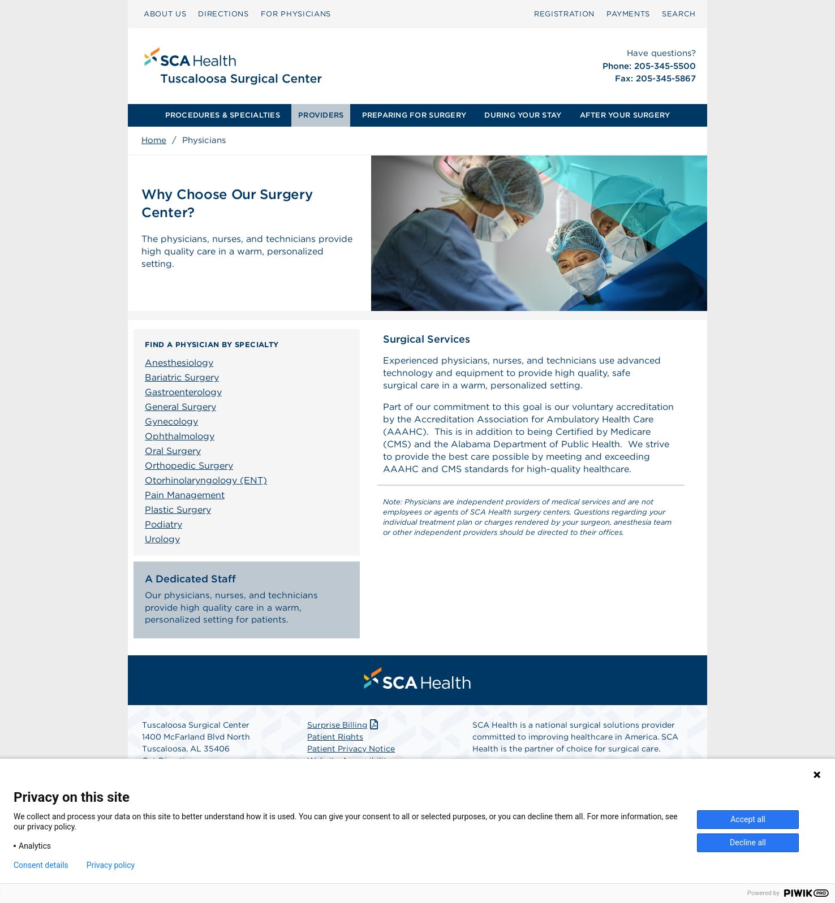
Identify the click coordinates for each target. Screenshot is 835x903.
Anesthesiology (179, 362)
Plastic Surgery (178, 509)
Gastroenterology (183, 392)
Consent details (41, 865)
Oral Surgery (173, 451)
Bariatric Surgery (182, 377)
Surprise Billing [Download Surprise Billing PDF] (343, 728)
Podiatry (163, 524)
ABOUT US (165, 14)
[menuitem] (165, 14)
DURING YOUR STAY (522, 115)
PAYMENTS (628, 14)
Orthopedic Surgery (189, 465)
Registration (564, 14)
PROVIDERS (320, 115)
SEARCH (679, 14)
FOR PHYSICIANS (296, 14)
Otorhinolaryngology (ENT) (206, 480)
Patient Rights (335, 740)
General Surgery (180, 406)
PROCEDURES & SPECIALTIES (222, 115)
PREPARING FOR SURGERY (414, 115)
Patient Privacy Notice (351, 752)
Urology (162, 539)
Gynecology (171, 421)
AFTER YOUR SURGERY (625, 115)
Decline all (748, 842)
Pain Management (185, 495)
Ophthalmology (179, 436)
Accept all (747, 819)
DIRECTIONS (223, 14)
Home (153, 140)
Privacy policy (111, 865)
